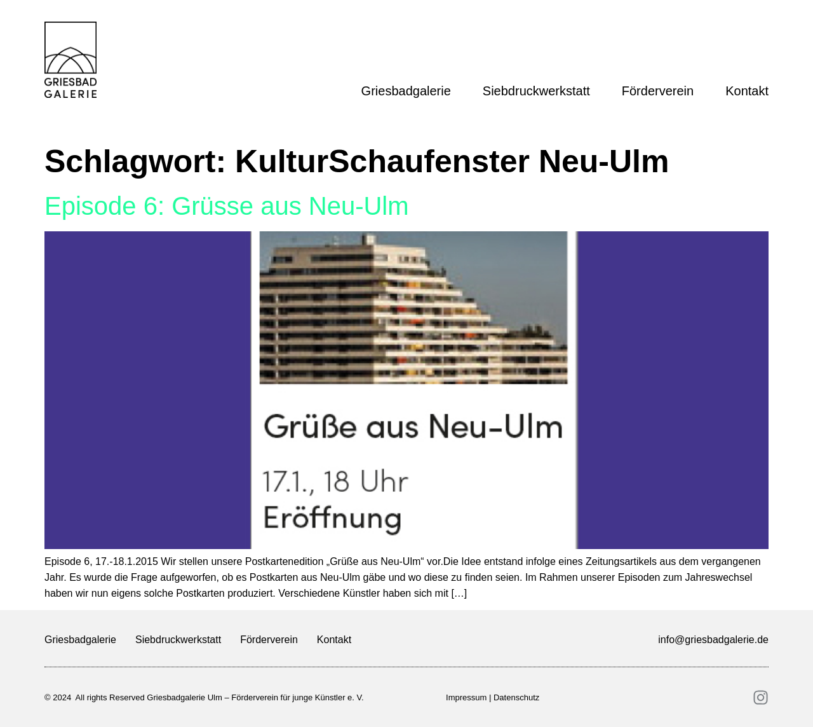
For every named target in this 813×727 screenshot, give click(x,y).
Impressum (466, 697)
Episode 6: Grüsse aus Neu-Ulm (226, 206)
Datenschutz (516, 697)
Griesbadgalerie (409, 91)
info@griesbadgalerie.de (713, 639)
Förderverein (661, 91)
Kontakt (747, 91)
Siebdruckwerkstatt (539, 91)
